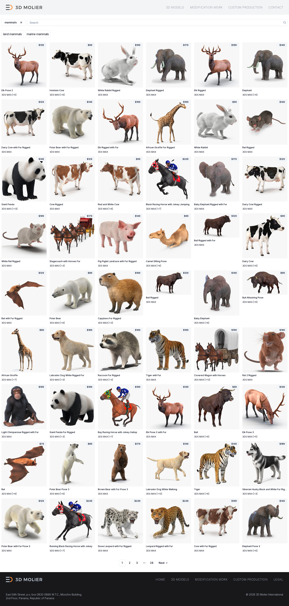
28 (151, 562)
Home (160, 579)
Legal (278, 579)
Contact (276, 7)
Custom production (245, 7)
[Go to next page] (163, 563)
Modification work (206, 7)
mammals (14, 22)
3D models (175, 7)
